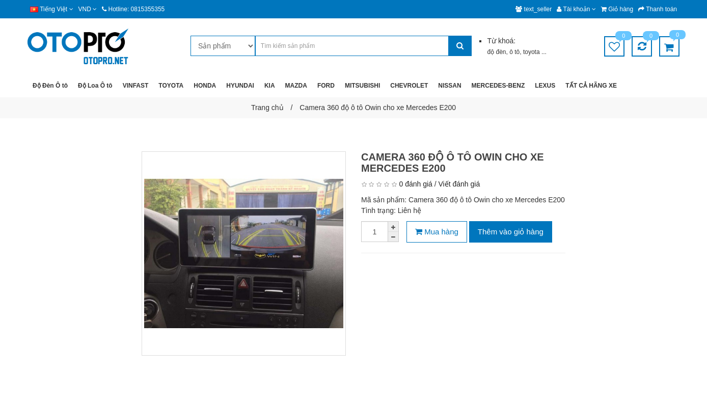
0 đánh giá (415, 184)
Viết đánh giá (459, 184)
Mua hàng (436, 231)
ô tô (514, 52)
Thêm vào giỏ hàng (510, 231)
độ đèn (496, 52)
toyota (532, 52)
